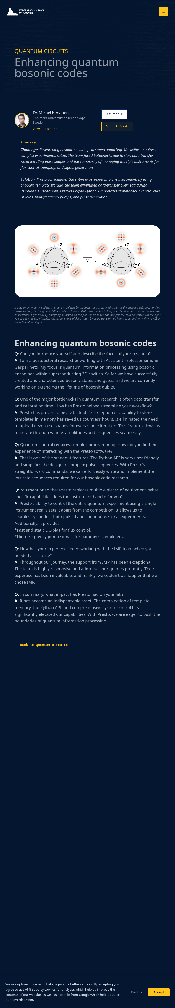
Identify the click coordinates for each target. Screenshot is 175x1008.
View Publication (45, 129)
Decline (136, 992)
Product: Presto (117, 126)
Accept (158, 992)
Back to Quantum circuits (41, 645)
